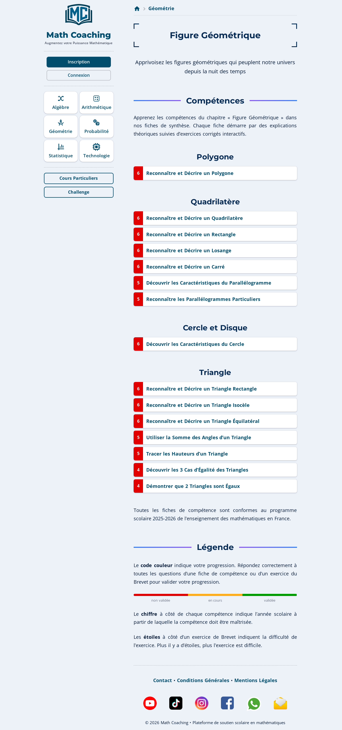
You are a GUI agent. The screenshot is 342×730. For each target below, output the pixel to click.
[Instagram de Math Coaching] (201, 704)
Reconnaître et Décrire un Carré (185, 266)
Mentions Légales (255, 680)
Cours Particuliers (78, 178)
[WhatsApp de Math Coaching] (253, 704)
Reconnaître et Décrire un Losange (188, 250)
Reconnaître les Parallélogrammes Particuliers (203, 299)
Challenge (78, 192)
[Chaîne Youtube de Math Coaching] (150, 704)
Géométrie (161, 8)
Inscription (79, 62)
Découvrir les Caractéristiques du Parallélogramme (208, 283)
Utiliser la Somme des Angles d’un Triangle (198, 437)
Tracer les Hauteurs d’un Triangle (187, 453)
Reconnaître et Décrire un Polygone (190, 173)
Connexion (79, 75)
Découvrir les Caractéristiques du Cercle (195, 344)
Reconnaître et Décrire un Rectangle (191, 234)
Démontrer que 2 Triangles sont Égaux (193, 486)
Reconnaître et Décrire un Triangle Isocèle (198, 405)
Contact (162, 680)
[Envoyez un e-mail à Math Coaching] (280, 704)
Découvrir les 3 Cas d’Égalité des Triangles (197, 470)
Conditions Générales (203, 680)
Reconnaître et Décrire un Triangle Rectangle (201, 388)
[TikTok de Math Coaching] (175, 704)
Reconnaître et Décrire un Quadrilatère (194, 218)
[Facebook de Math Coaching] (227, 704)
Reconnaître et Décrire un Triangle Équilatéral (203, 421)
